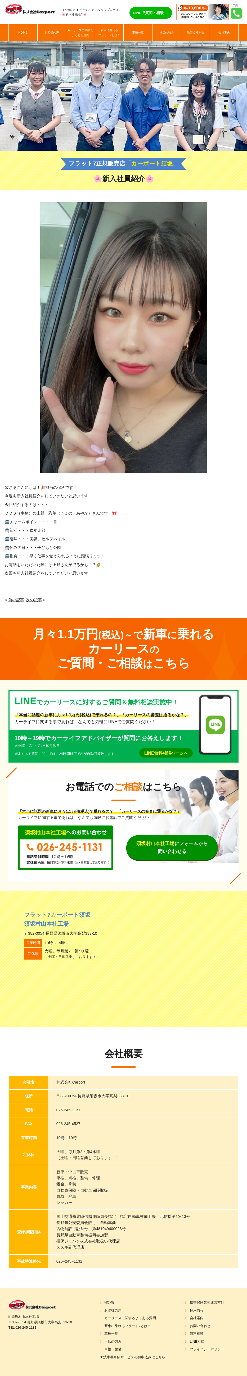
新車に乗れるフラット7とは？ (109, 32)
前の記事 (16, 600)
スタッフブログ (105, 9)
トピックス (83, 9)
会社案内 (224, 32)
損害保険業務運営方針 (207, 1302)
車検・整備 (113, 1349)
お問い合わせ (200, 1326)
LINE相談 (197, 1341)
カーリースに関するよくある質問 (80, 32)
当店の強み (166, 32)
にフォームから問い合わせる (172, 847)
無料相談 (197, 1334)
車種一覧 (138, 32)
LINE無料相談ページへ (166, 753)
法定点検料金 (195, 32)
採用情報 (197, 1310)
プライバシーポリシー (207, 1349)
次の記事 (34, 600)
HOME (67, 9)
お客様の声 (51, 32)
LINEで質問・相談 (148, 13)
